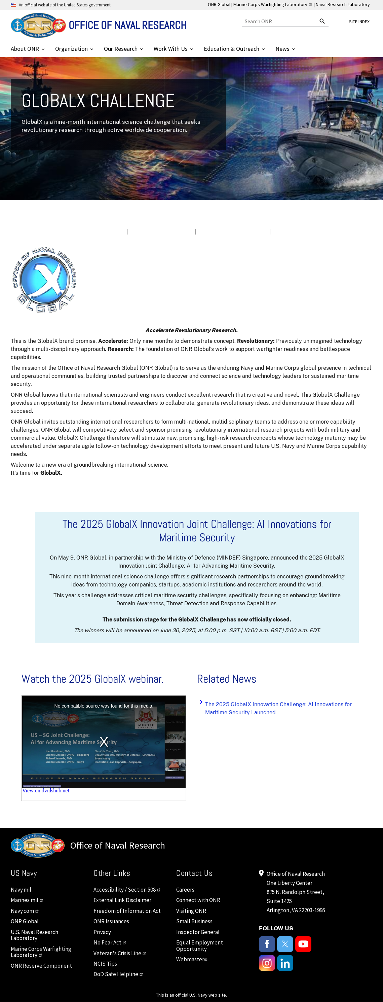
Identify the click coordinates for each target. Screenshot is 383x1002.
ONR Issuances (111, 921)
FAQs (284, 231)
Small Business (194, 921)
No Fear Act (110, 942)
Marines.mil (27, 900)
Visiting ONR (191, 911)
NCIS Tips (105, 963)
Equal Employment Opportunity (199, 946)
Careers (185, 889)
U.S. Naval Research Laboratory (34, 935)
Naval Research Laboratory (343, 4)
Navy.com (25, 911)
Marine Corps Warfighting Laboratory (273, 4)
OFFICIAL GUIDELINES (231, 231)
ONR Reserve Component (41, 965)
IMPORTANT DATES (160, 231)
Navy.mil (21, 889)
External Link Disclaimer (122, 900)
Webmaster (192, 959)
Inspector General (198, 932)
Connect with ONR (198, 900)
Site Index (359, 22)
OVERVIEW (103, 231)
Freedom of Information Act (127, 911)
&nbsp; (104, 748)
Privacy (102, 932)
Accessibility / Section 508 (127, 889)
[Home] (99, 25)
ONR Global (219, 4)
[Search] (279, 21)
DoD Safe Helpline (118, 974)
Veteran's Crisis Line (120, 953)
